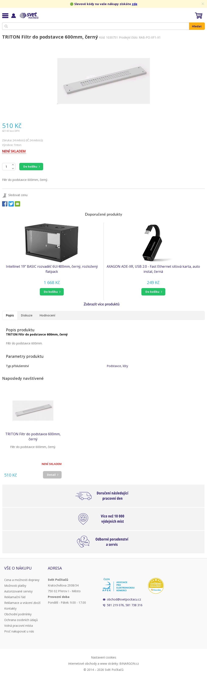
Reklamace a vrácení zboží (22, 603)
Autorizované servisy (18, 591)
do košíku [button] (51, 292)
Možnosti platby (15, 586)
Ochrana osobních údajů (21, 620)
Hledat (197, 26)
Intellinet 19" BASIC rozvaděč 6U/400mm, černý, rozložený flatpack (52, 269)
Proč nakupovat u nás (19, 631)
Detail (51, 475)
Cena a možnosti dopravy (21, 580)
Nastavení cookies (103, 657)
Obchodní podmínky (18, 614)
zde (134, 4)
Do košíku (30, 166)
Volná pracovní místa (18, 626)
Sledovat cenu (18, 195)
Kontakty (10, 608)
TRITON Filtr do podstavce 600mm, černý (33, 436)
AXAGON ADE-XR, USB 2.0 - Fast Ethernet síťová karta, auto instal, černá (153, 269)
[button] (51, 291)
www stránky (109, 663)
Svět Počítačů (28, 15)
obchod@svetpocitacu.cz (124, 599)
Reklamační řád (14, 597)
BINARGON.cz (129, 663)
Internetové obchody (82, 663)
